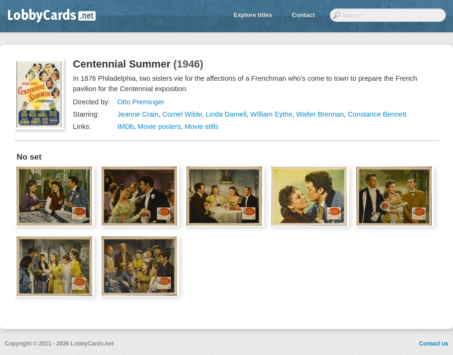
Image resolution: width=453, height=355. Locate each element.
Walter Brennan (320, 114)
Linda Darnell (226, 114)
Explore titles (253, 14)
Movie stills (201, 126)
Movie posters (159, 126)
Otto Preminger (140, 102)
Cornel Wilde (182, 114)
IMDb (125, 126)
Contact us (433, 343)
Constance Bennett (377, 114)
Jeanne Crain (138, 114)
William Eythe (272, 114)
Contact (303, 14)
